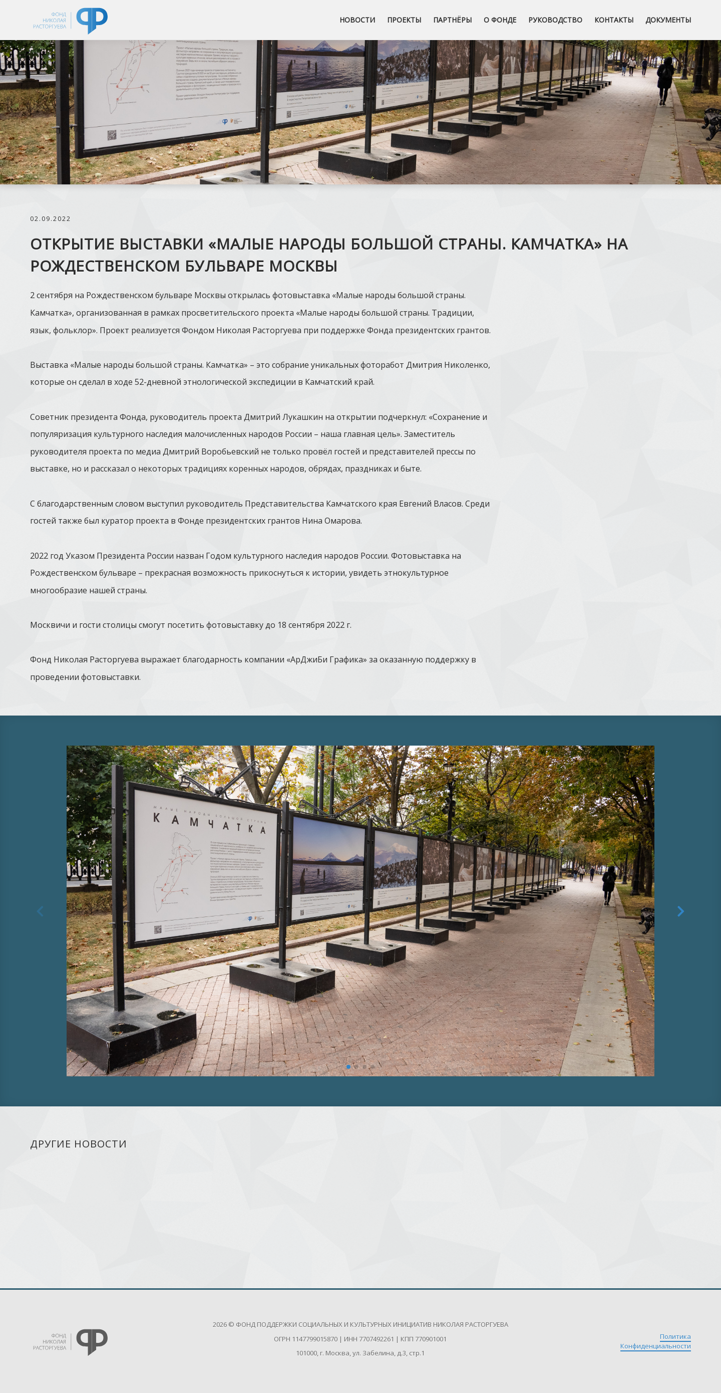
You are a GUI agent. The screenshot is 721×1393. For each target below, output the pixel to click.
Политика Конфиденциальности (655, 1341)
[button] (348, 1067)
